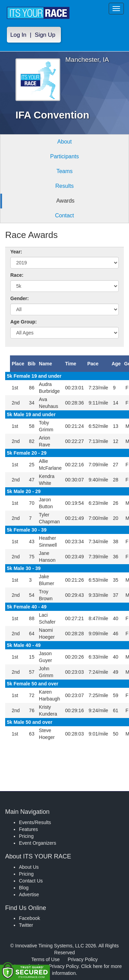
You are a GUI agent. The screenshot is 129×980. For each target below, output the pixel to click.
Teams (64, 171)
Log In (18, 35)
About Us (29, 867)
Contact (64, 215)
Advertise (29, 894)
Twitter (26, 925)
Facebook (29, 918)
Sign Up (45, 35)
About (64, 142)
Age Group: (23, 321)
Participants (64, 156)
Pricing (26, 836)
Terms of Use (45, 959)
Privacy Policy (83, 959)
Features (28, 829)
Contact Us (31, 881)
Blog (24, 887)
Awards (65, 201)
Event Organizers (37, 843)
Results (64, 186)
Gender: (19, 298)
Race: (16, 275)
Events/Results (35, 822)
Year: (16, 251)
